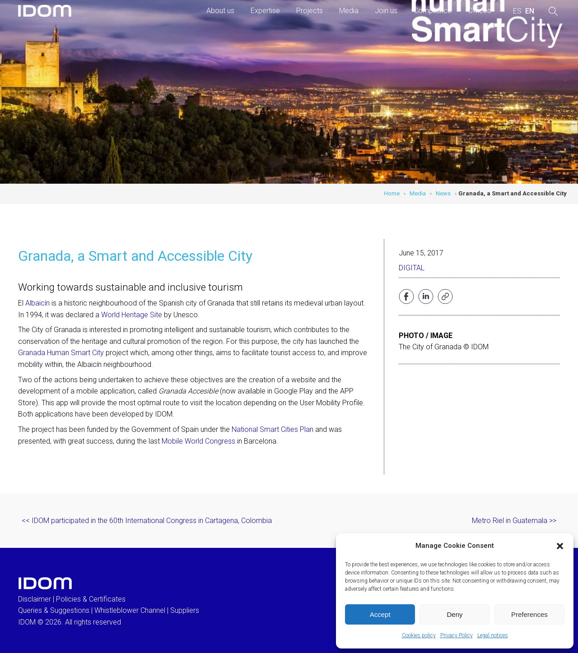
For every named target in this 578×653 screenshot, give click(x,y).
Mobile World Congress (198, 441)
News (443, 193)
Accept (380, 614)
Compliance (433, 10)
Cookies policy (419, 635)
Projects (309, 10)
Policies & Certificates (91, 599)
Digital (411, 268)
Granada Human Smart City (61, 352)
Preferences (529, 614)
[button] (559, 546)
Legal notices (492, 635)
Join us (386, 10)
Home (392, 193)
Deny (454, 614)
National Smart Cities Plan (272, 429)
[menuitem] (517, 11)
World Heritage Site (131, 314)
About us (220, 10)
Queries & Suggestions (53, 610)
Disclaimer (34, 599)
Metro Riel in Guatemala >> (514, 520)
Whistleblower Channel (129, 610)
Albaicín (37, 303)
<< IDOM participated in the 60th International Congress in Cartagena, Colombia (147, 520)
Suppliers (184, 610)
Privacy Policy (456, 635)
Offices (479, 10)
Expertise (265, 10)
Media (349, 10)
